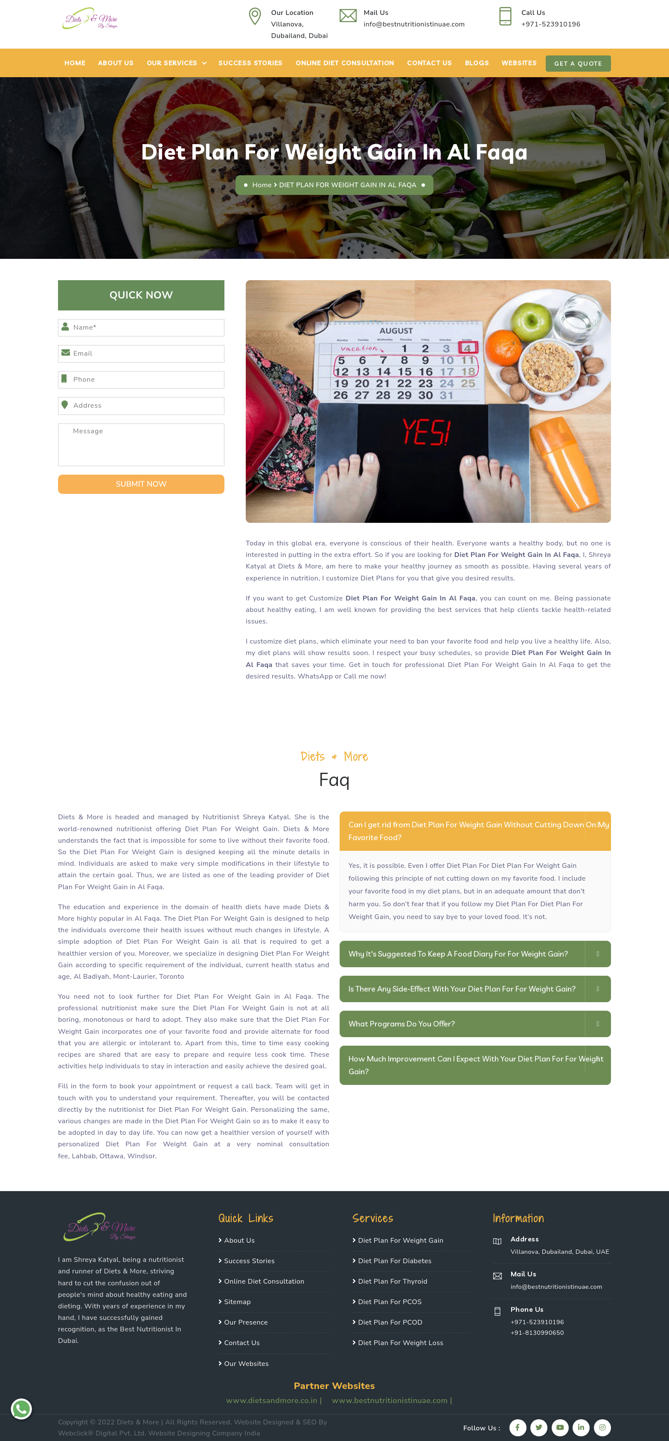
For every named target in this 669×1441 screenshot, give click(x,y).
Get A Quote (578, 63)
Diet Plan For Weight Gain (397, 1240)
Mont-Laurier (134, 976)
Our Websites (243, 1364)
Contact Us (429, 63)
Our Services (172, 63)
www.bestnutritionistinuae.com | (392, 1400)
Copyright (73, 1422)
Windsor (141, 1156)
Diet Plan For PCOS (387, 1302)
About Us (116, 63)
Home (74, 63)
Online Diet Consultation (345, 63)
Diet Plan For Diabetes (391, 1261)
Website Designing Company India (204, 1433)
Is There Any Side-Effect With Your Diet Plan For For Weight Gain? (462, 989)
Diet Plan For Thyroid (390, 1281)
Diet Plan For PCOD (387, 1322)
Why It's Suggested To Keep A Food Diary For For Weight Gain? (458, 954)
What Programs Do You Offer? (402, 1024)
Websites (519, 63)
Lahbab (84, 1156)
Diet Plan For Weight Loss (397, 1343)
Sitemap (234, 1302)
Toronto (171, 976)
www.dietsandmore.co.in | (275, 1400)
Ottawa (111, 1156)
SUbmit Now (141, 484)
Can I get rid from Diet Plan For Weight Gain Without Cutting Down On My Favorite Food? (479, 831)
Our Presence (243, 1322)
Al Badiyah (91, 976)
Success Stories (250, 63)
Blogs (477, 63)
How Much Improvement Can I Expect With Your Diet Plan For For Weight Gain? (476, 1065)
